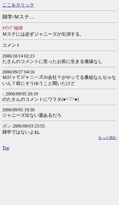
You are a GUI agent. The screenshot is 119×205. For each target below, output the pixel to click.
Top (5, 147)
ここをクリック (18, 5)
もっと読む (107, 138)
